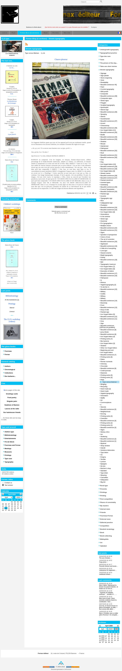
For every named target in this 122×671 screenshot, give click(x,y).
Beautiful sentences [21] (109, 230)
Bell (102, 262)
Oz (102, 455)
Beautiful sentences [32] (109, 150)
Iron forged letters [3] (108, 343)
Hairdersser (105, 146)
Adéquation (104, 480)
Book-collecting (105, 536)
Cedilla (103, 294)
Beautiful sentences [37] (109, 121)
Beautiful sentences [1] (108, 441)
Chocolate (104, 366)
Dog (102, 162)
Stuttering (104, 436)
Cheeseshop (105, 125)
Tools (101, 60)
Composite (104, 94)
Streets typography (106, 70)
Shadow (103, 141)
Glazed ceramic (106, 253)
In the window (105, 216)
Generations (105, 214)
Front (102, 305)
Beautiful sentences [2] (108, 439)
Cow (102, 160)
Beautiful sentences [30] (109, 157)
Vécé (102, 80)
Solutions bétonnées (108, 450)
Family (103, 257)
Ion (102, 434)
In (101, 280)
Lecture (103, 461)
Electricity (104, 303)
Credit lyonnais (106, 371)
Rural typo (103, 485)
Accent (102, 123)
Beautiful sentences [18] (109, 260)
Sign (102, 323)
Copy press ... (103, 562)
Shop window (105, 446)
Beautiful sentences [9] (108, 330)
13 (103, 638)
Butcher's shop (106, 468)
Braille (103, 135)
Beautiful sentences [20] (109, 241)
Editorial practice (106, 522)
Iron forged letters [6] (108, 269)
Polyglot (103, 103)
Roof (102, 153)
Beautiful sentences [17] (109, 273)
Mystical (103, 443)
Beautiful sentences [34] (109, 137)
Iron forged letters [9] (108, 171)
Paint (102, 87)
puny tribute (105, 332)
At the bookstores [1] (12, 300)
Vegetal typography (107, 393)
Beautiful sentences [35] (109, 132)
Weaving (104, 475)
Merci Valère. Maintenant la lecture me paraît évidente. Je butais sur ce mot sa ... (108, 586)
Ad (101, 400)
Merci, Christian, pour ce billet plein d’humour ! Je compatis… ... (109, 614)
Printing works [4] (106, 377)
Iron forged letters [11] (108, 130)
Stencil (12, 308)
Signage (103, 73)
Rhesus (103, 282)
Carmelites (104, 477)
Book (101, 532)
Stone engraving (106, 78)
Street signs (105, 100)
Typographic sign (106, 198)
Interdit (103, 448)
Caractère (104, 418)
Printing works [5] (106, 375)
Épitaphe (104, 464)
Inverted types (105, 182)
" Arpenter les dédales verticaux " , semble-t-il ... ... (108, 593)
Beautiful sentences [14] (109, 301)
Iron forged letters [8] (108, 212)
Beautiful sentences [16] (109, 276)
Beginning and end (107, 350)
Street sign (104, 219)
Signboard (104, 244)
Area (102, 321)
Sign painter (105, 75)
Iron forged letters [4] (108, 336)
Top (61, 664)
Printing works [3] (106, 416)
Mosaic (103, 144)
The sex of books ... (105, 558)
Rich (102, 200)
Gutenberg (104, 185)
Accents (103, 196)
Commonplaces (106, 402)
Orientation (104, 396)
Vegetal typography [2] (108, 285)
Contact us (8, 483)
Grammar (104, 221)
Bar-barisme (105, 341)
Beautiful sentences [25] (109, 191)
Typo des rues (105, 56)
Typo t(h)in (104, 473)
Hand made (105, 391)
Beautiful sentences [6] (108, 368)
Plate (102, 380)
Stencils (103, 407)
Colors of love (105, 237)
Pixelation (104, 205)
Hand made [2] (106, 389)
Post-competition (106, 499)
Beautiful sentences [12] (109, 316)
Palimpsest (104, 148)
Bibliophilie (104, 539)
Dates (103, 359)
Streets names (106, 173)
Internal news (104, 509)
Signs (102, 232)
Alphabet (103, 471)
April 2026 (109, 626)
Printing (102, 496)
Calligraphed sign (106, 203)
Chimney (104, 364)
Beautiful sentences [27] (109, 178)
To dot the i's (105, 287)
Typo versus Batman (110, 382)
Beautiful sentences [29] (109, 166)
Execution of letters (107, 271)
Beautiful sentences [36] (109, 128)
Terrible (103, 459)
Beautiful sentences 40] (109, 85)
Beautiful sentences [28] (109, 175)
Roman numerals (106, 361)
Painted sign (105, 194)
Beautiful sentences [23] (109, 210)
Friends (102, 512)
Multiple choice (106, 225)
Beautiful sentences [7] (108, 355)
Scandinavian (105, 119)
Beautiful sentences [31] (109, 155)
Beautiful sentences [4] (108, 421)
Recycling (104, 386)
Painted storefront (107, 180)
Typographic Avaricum (108, 264)
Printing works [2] (106, 423)
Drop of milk (105, 310)
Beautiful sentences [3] (108, 427)
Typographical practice (108, 53)
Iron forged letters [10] (108, 164)
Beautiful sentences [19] (109, 246)
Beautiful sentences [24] (109, 207)
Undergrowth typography (109, 49)
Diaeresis (104, 373)
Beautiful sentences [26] (109, 187)
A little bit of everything (108, 248)
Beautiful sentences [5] (108, 409)
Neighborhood (105, 411)
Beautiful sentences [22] (109, 228)
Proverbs (103, 489)
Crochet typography (107, 89)
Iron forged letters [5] (108, 314)
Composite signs (106, 98)
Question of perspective (109, 235)
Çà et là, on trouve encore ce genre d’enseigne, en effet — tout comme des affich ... (108, 607)
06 (103, 636)
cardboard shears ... (105, 574)
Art (100, 542)
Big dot (103, 482)
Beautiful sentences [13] (109, 307)
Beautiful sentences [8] (108, 334)
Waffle (103, 398)
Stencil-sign (105, 110)
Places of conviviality (107, 502)
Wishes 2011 (105, 432)
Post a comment (61, 207)
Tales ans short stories (108, 66)
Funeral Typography (107, 189)
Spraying (104, 114)
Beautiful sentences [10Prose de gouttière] (107, 326)
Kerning (103, 414)
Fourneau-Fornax (106, 516)
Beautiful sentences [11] (109, 319)
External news (105, 519)
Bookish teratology (106, 529)
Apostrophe (104, 107)
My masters (104, 506)
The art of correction (107, 239)
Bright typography (107, 255)
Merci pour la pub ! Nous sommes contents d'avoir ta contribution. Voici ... (108, 600)
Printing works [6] (106, 357)
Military (103, 291)
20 (103, 640)
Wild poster (104, 91)
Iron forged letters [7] (108, 266)
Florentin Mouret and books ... (108, 566)
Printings (103, 492)
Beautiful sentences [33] (109, 139)
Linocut (11, 311)
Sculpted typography (108, 105)
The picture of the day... (108, 63)
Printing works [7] (106, 339)
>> (116, 629)
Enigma (103, 457)
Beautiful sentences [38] (109, 112)
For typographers (106, 223)
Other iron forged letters (109, 348)
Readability (104, 82)
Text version (8, 485)
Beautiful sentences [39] (109, 96)
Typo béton (104, 452)
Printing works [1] (106, 425)
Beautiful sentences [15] (109, 289)
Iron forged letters (107, 352)
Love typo (104, 251)
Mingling (103, 384)
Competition (104, 526)
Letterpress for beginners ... (108, 570)
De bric (103, 466)
